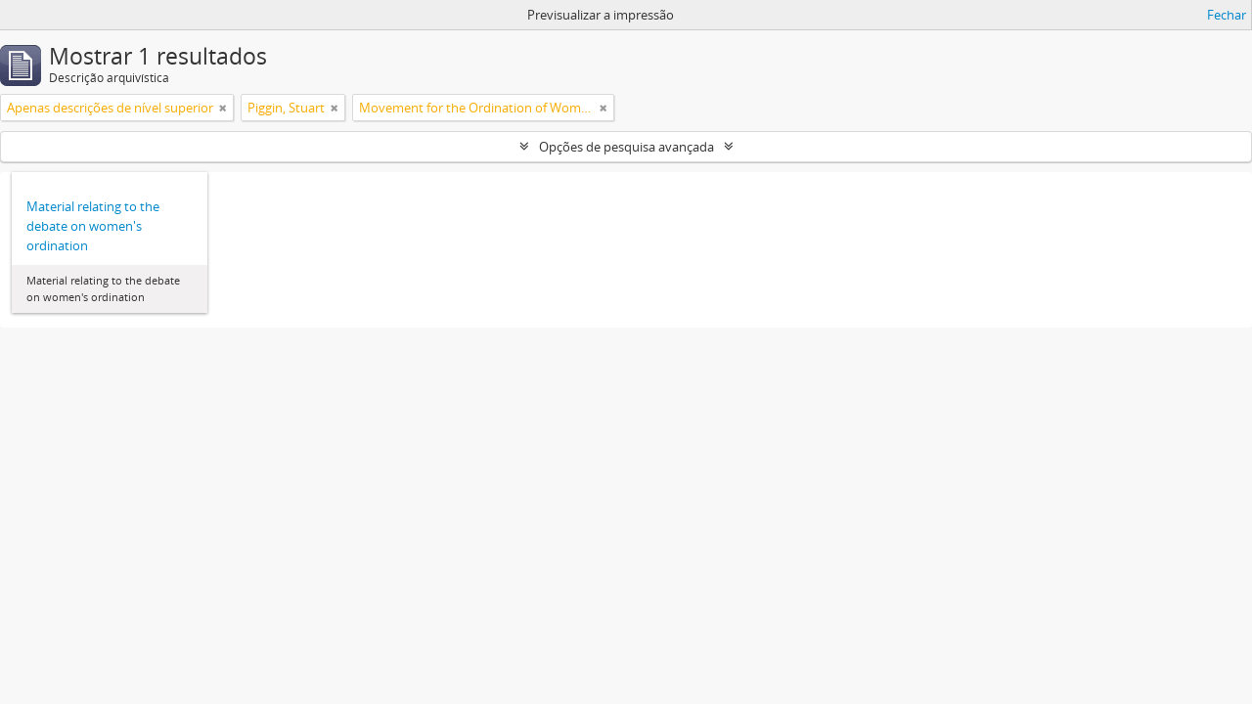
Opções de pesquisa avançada (626, 146)
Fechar (1226, 14)
